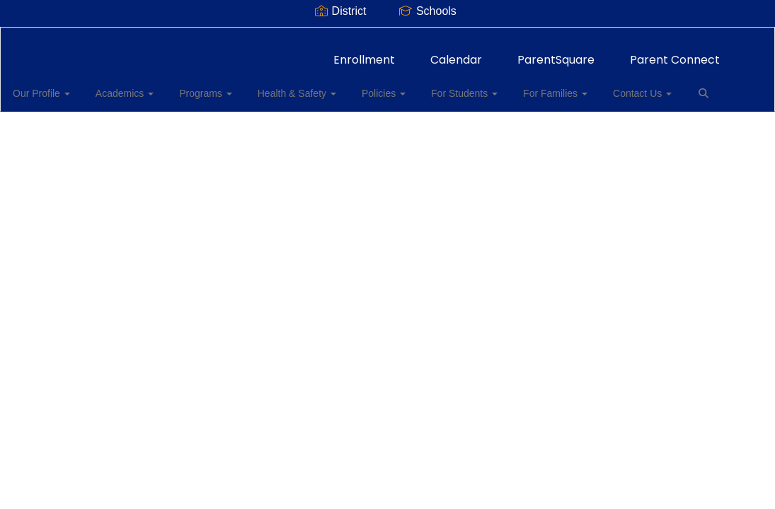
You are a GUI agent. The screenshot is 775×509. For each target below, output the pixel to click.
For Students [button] (463, 86)
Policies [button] (386, 86)
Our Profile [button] (61, 86)
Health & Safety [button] (304, 86)
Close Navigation (70, 127)
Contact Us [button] (632, 86)
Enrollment (364, 53)
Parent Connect (675, 53)
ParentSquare (556, 53)
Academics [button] (140, 86)
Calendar (456, 53)
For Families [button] (549, 86)
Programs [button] (216, 86)
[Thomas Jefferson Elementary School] (387, 36)
